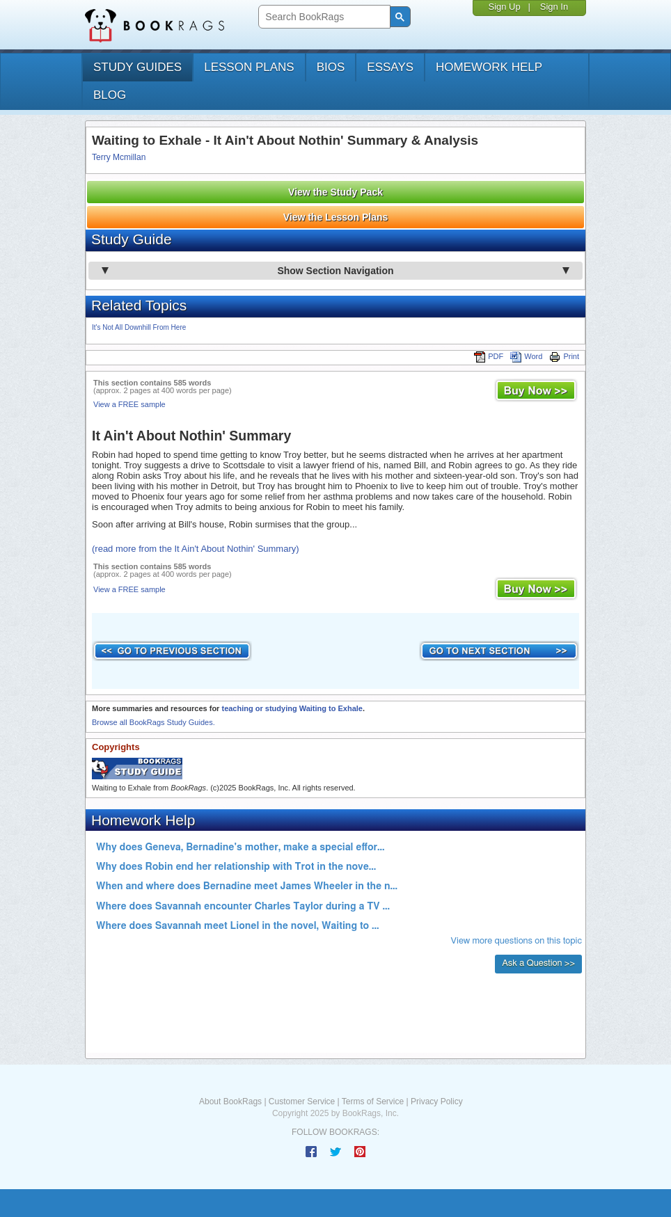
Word (526, 356)
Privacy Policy (437, 1101)
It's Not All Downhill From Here (139, 327)
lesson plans (249, 67)
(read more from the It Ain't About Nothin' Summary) (195, 548)
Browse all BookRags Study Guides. (153, 722)
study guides (137, 67)
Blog (109, 95)
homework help (489, 67)
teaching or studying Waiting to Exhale (292, 708)
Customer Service (302, 1101)
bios (331, 67)
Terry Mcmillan (118, 157)
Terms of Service (373, 1101)
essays (390, 67)
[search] (322, 17)
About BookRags (230, 1101)
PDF (488, 356)
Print (564, 356)
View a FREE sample (129, 404)
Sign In (554, 6)
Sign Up (504, 6)
